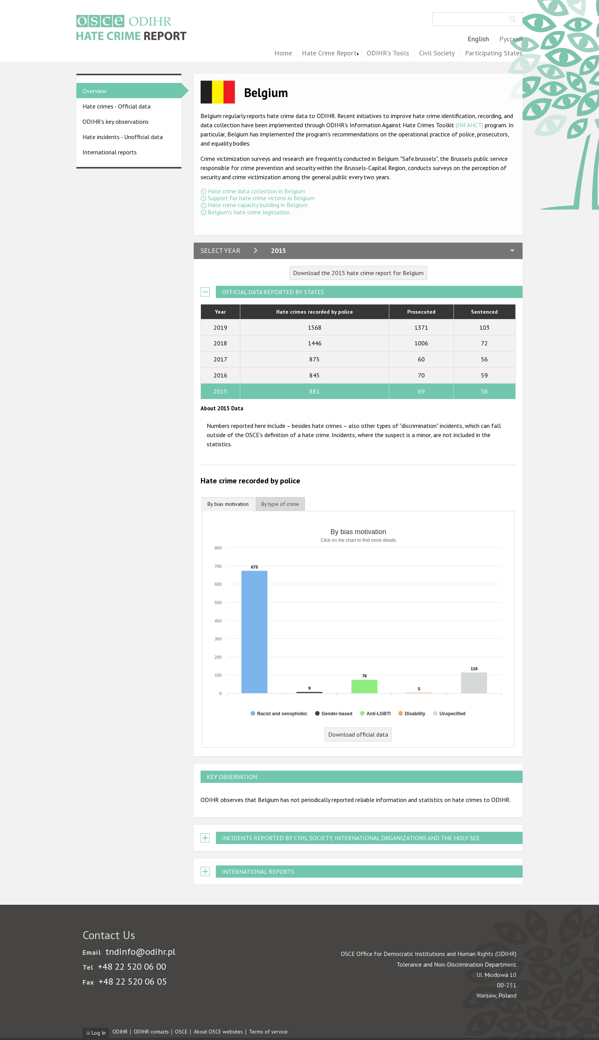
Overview (95, 91)
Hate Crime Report (329, 53)
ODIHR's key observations (116, 121)
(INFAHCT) (469, 125)
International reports (110, 152)
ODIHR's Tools (388, 53)
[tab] (228, 504)
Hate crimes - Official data (117, 106)
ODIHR (120, 1031)
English (478, 39)
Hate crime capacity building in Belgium (258, 204)
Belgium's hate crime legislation (249, 212)
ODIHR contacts (151, 1031)
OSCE (181, 1031)
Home (283, 53)
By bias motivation (228, 504)
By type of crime (280, 504)
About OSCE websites (218, 1031)
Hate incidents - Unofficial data (123, 137)
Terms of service (268, 1031)
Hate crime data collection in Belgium (256, 191)
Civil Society (437, 53)
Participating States (494, 53)
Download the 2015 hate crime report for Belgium (358, 273)
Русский (511, 39)
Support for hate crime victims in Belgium (261, 197)
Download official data (358, 734)
